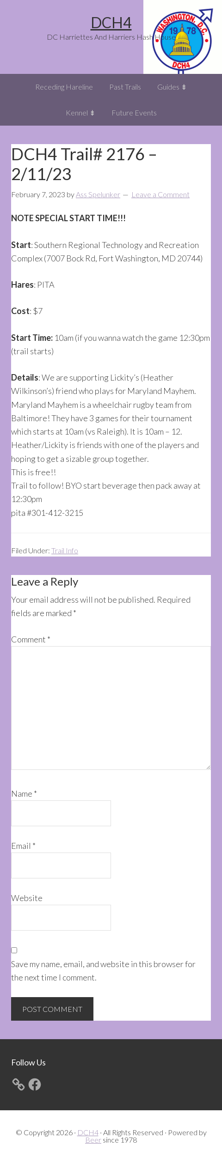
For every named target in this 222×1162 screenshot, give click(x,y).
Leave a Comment (160, 194)
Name (24, 793)
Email (23, 846)
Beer (93, 1139)
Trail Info (64, 550)
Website (27, 898)
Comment (30, 639)
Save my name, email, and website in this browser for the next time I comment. (103, 970)
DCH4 (111, 22)
